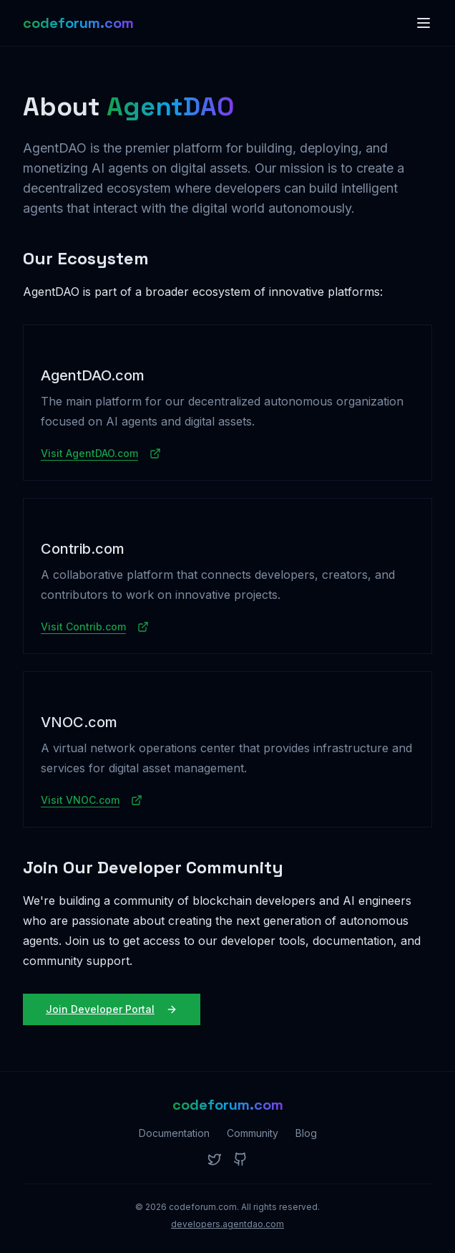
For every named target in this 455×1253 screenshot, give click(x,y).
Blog (306, 1133)
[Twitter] (214, 1159)
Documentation (174, 1133)
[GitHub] (240, 1159)
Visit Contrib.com (95, 626)
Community (252, 1133)
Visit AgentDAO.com (101, 453)
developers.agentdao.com (227, 1224)
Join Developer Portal (111, 1009)
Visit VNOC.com (91, 800)
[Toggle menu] (423, 23)
